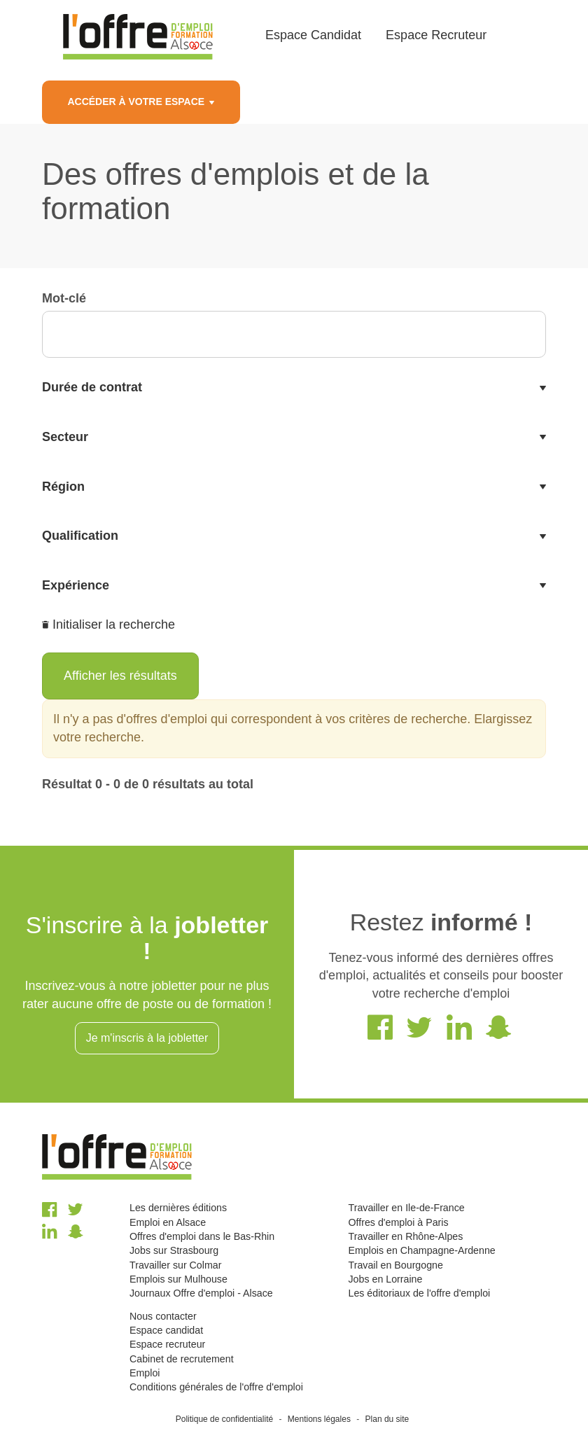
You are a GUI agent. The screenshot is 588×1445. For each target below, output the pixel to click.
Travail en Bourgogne (395, 1265)
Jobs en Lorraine (385, 1279)
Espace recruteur (167, 1344)
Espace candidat (166, 1330)
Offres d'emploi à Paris (398, 1222)
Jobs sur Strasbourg (174, 1250)
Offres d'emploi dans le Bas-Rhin (202, 1236)
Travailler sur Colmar (175, 1265)
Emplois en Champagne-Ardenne (421, 1250)
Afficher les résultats (120, 676)
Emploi (145, 1372)
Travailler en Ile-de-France (406, 1207)
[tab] (294, 387)
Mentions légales (319, 1419)
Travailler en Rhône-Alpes (405, 1236)
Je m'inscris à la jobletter (147, 1038)
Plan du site (387, 1419)
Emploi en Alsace (168, 1222)
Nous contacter (163, 1316)
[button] (294, 387)
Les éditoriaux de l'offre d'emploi (419, 1293)
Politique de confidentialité (224, 1419)
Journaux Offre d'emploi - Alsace (201, 1293)
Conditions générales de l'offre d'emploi (216, 1386)
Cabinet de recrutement (182, 1358)
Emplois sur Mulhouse (178, 1279)
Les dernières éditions (178, 1207)
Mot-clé (64, 298)
